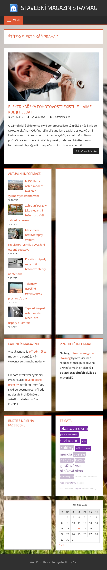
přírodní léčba (38, 351)
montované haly (88, 488)
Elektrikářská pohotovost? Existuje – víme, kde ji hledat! (50, 109)
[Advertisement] (79, 187)
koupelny (92, 476)
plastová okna (74, 428)
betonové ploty (67, 476)
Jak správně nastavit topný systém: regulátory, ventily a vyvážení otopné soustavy (26, 239)
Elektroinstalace (61, 116)
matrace (80, 482)
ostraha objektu (67, 488)
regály (78, 488)
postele (79, 454)
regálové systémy (68, 482)
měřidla (66, 454)
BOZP (84, 441)
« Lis (61, 544)
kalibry (67, 447)
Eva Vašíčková (37, 116)
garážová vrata (71, 466)
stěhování (70, 440)
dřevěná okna (81, 476)
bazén (80, 460)
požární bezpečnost (69, 434)
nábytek (66, 460)
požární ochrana (83, 448)
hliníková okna (71, 471)
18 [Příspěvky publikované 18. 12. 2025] (79, 528)
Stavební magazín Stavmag (59, 7)
